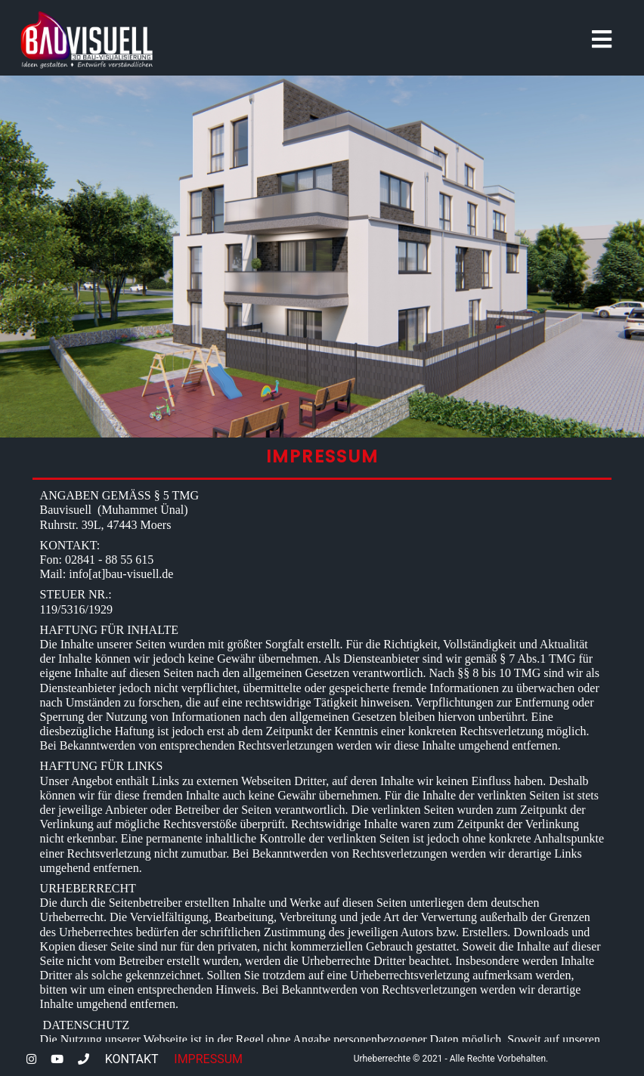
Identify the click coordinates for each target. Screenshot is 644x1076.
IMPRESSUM (208, 1059)
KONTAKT (132, 1059)
